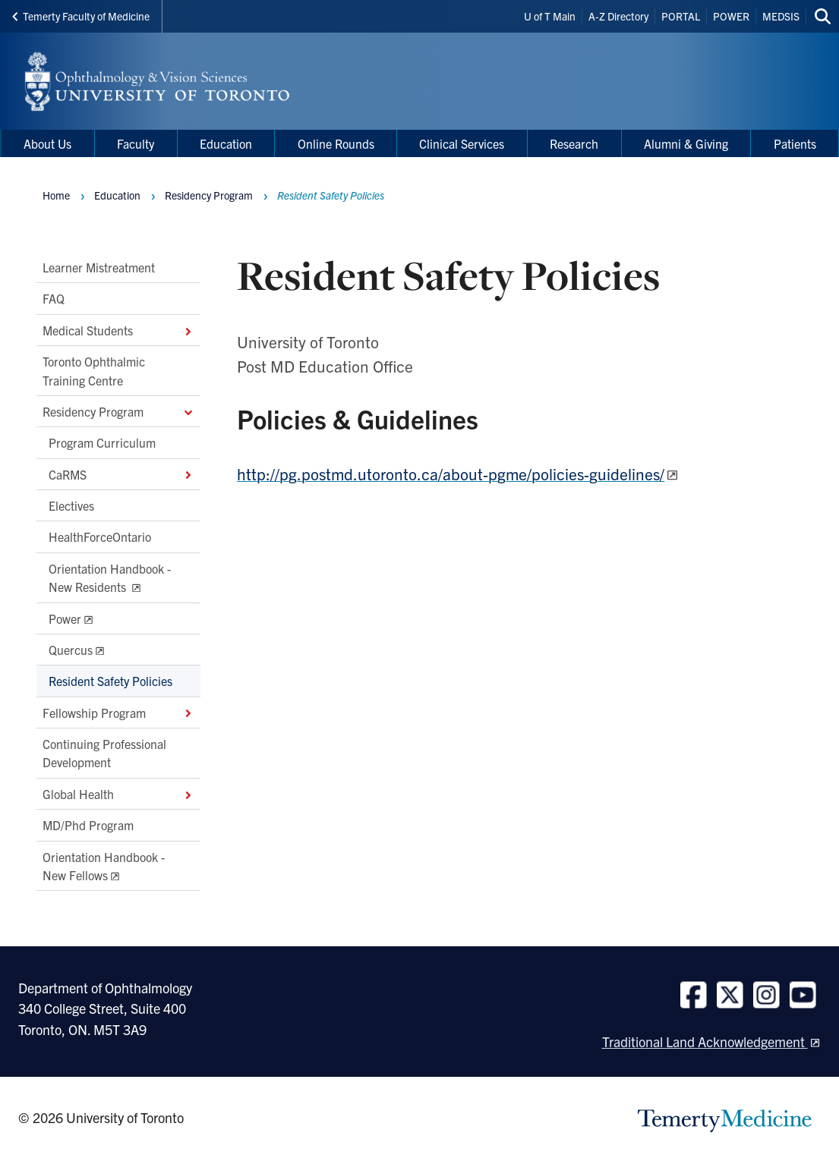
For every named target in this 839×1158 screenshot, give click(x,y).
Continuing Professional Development (104, 752)
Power (65, 617)
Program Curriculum (102, 442)
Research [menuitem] (574, 143)
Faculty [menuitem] (135, 143)
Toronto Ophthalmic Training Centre (94, 370)
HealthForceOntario (100, 536)
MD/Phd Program (88, 824)
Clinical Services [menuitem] (461, 143)
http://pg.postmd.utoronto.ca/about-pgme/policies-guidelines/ (450, 473)
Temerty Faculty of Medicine (81, 16)
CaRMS (121, 474)
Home (56, 195)
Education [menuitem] (226, 143)
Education (117, 195)
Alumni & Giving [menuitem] (686, 143)
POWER (731, 16)
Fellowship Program (118, 712)
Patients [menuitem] (795, 143)
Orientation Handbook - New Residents (110, 577)
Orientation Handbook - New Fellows (104, 865)
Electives (71, 505)
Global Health (118, 793)
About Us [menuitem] (47, 143)
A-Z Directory (618, 16)
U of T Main (550, 16)
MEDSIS (781, 16)
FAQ (54, 298)
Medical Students (118, 330)
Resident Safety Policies (110, 680)
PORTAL (680, 16)
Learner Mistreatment (99, 267)
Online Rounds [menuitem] (336, 143)
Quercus (71, 649)
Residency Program (118, 411)
